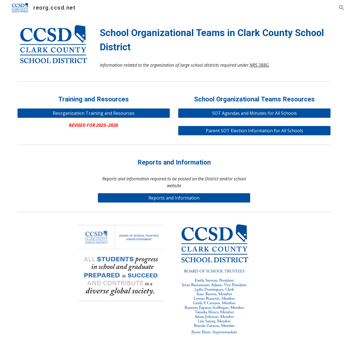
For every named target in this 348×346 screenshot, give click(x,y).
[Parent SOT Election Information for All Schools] (254, 130)
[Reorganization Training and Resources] (93, 113)
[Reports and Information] (174, 197)
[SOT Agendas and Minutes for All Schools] (254, 113)
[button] (341, 7)
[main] (214, 40)
